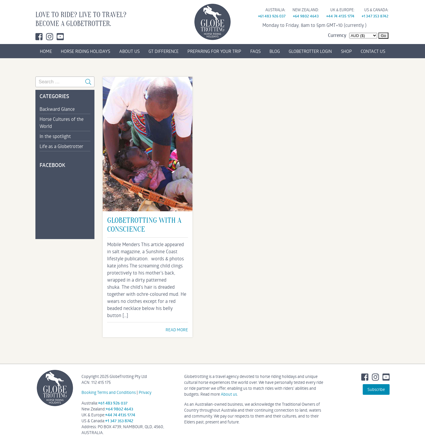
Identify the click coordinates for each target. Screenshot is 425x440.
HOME (46, 51)
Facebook (38, 36)
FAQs (255, 51)
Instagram (49, 36)
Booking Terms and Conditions (108, 392)
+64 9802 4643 (306, 16)
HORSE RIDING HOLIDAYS (85, 51)
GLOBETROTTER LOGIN (310, 51)
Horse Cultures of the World (62, 122)
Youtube (60, 36)
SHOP (346, 51)
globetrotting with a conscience (144, 225)
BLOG (274, 51)
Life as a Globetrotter (61, 146)
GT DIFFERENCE (163, 51)
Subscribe (376, 389)
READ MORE (177, 329)
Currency (337, 35)
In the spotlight (55, 136)
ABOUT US (129, 51)
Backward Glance (57, 109)
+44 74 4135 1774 (340, 16)
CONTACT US (373, 51)
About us (229, 394)
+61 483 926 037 (271, 16)
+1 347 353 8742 (375, 16)
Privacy (145, 392)
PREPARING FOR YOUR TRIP (214, 51)
